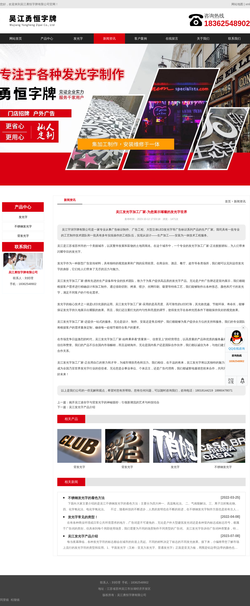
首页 (228, 201)
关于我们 (203, 38)
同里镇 (4, 599)
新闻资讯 (109, 38)
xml (247, 4)
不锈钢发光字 (23, 226)
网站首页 (15, 38)
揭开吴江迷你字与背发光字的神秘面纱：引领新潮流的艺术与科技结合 (114, 402)
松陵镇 (15, 599)
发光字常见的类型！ (83, 517)
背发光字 (23, 235)
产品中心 (47, 38)
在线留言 (172, 38)
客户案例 (140, 38)
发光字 (78, 38)
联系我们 (234, 38)
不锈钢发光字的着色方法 (86, 498)
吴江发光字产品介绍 (82, 407)
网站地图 (237, 4)
